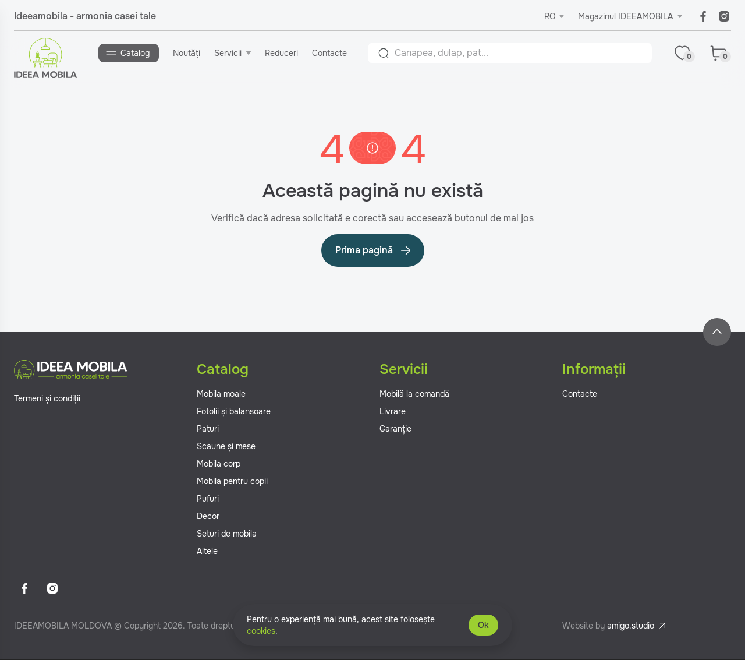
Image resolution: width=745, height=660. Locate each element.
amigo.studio (630, 626)
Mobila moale (221, 394)
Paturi (208, 429)
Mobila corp (218, 464)
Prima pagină (374, 251)
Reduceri (282, 53)
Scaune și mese (226, 447)
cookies (261, 631)
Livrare (392, 412)
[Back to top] (717, 333)
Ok (483, 625)
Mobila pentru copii (232, 482)
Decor (208, 516)
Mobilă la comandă (414, 394)
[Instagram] (724, 16)
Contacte (330, 53)
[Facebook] (703, 16)
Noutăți (187, 53)
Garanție (395, 429)
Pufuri (208, 499)
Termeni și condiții (47, 399)
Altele (207, 551)
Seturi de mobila (227, 534)
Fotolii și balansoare (234, 412)
